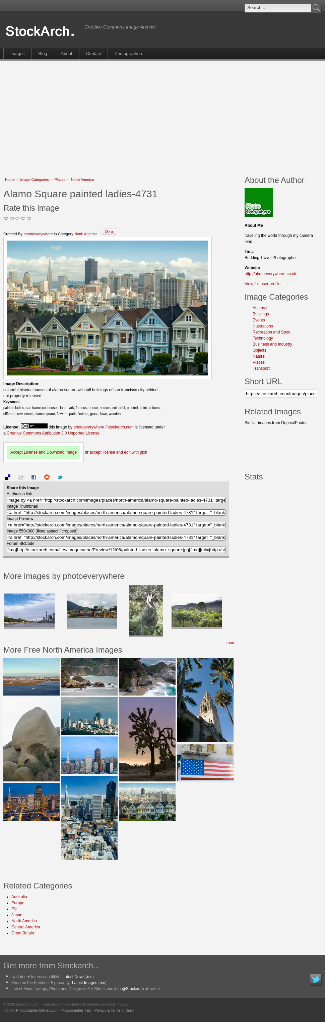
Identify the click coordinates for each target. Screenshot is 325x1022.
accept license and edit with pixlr (118, 452)
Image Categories (34, 179)
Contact (93, 53)
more (231, 643)
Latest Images (84, 982)
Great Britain (22, 933)
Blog (43, 53)
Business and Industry (272, 344)
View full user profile (262, 284)
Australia (19, 897)
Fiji (13, 909)
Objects (259, 350)
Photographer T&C (76, 1010)
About (66, 53)
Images (17, 53)
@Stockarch (133, 988)
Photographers (129, 53)
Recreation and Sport (271, 332)
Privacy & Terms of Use (113, 1010)
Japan (16, 915)
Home (10, 179)
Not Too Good (6, 218)
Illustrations (263, 326)
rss (89, 976)
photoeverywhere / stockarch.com (103, 427)
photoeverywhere (38, 234)
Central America (25, 927)
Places (60, 179)
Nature (259, 356)
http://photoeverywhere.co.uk (270, 273)
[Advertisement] (128, 115)
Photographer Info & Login (37, 1010)
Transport (261, 368)
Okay (12, 218)
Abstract (260, 308)
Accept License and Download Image (43, 452)
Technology (263, 338)
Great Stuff (23, 218)
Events (259, 320)
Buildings (261, 314)
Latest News (73, 976)
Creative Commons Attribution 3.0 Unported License (53, 433)
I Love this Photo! (29, 218)
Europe (17, 903)
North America (82, 179)
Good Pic (17, 218)
